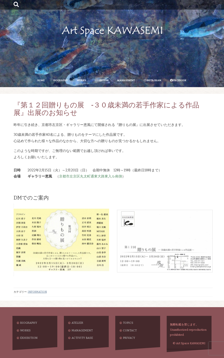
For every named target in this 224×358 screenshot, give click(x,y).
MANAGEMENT (126, 80)
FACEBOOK (178, 80)
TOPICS (128, 322)
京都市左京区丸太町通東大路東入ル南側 (90, 176)
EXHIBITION (101, 80)
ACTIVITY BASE (82, 337)
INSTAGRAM (152, 80)
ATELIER (77, 322)
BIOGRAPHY (60, 80)
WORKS (81, 80)
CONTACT (130, 330)
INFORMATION (37, 291)
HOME (41, 80)
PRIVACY (129, 337)
